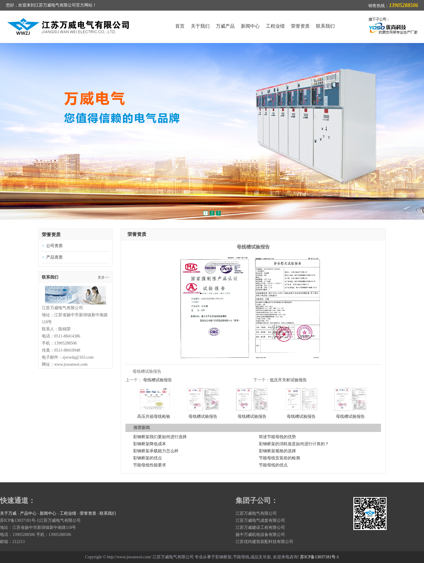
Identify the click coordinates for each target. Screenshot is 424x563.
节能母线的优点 (273, 465)
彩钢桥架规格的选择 (277, 451)
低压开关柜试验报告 (288, 380)
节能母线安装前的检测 (279, 458)
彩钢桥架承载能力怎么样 (155, 451)
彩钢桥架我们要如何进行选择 (160, 437)
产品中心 (28, 513)
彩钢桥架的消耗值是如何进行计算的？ (294, 444)
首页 (180, 26)
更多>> (103, 277)
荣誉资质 (300, 26)
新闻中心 (250, 26)
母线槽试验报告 (157, 380)
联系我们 (325, 26)
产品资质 (54, 257)
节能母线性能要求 (149, 465)
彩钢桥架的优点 (147, 458)
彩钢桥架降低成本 (149, 444)
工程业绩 (275, 26)
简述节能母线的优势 (277, 437)
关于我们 (200, 26)
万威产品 (225, 26)
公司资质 (54, 246)
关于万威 (8, 513)
